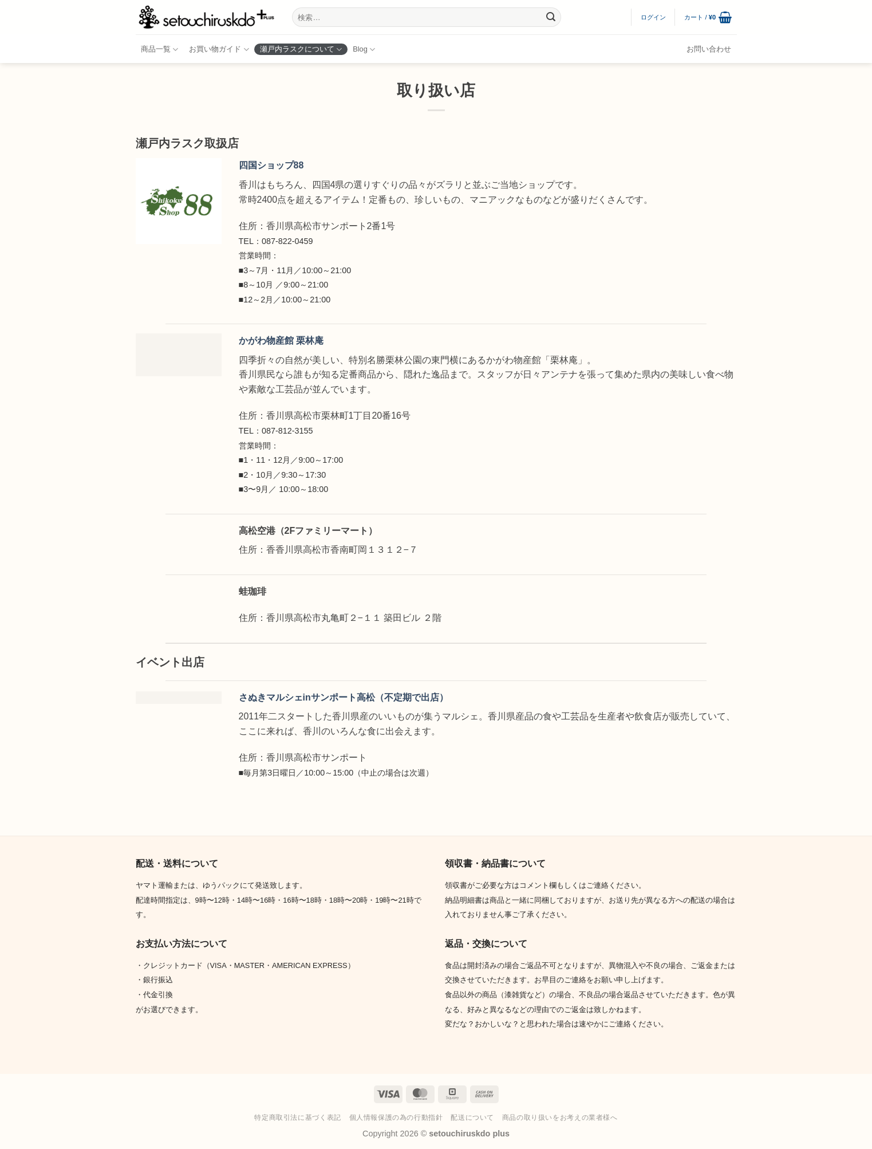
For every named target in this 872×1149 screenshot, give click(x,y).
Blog (364, 49)
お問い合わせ (708, 49)
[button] (653, 17)
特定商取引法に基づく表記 (297, 1117)
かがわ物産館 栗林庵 (281, 340)
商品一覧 (159, 49)
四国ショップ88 (271, 165)
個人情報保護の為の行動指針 (396, 1117)
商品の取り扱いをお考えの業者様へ (560, 1117)
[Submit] (551, 17)
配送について (472, 1117)
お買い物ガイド (218, 49)
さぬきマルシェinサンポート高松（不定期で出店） (343, 697)
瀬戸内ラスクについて (301, 49)
